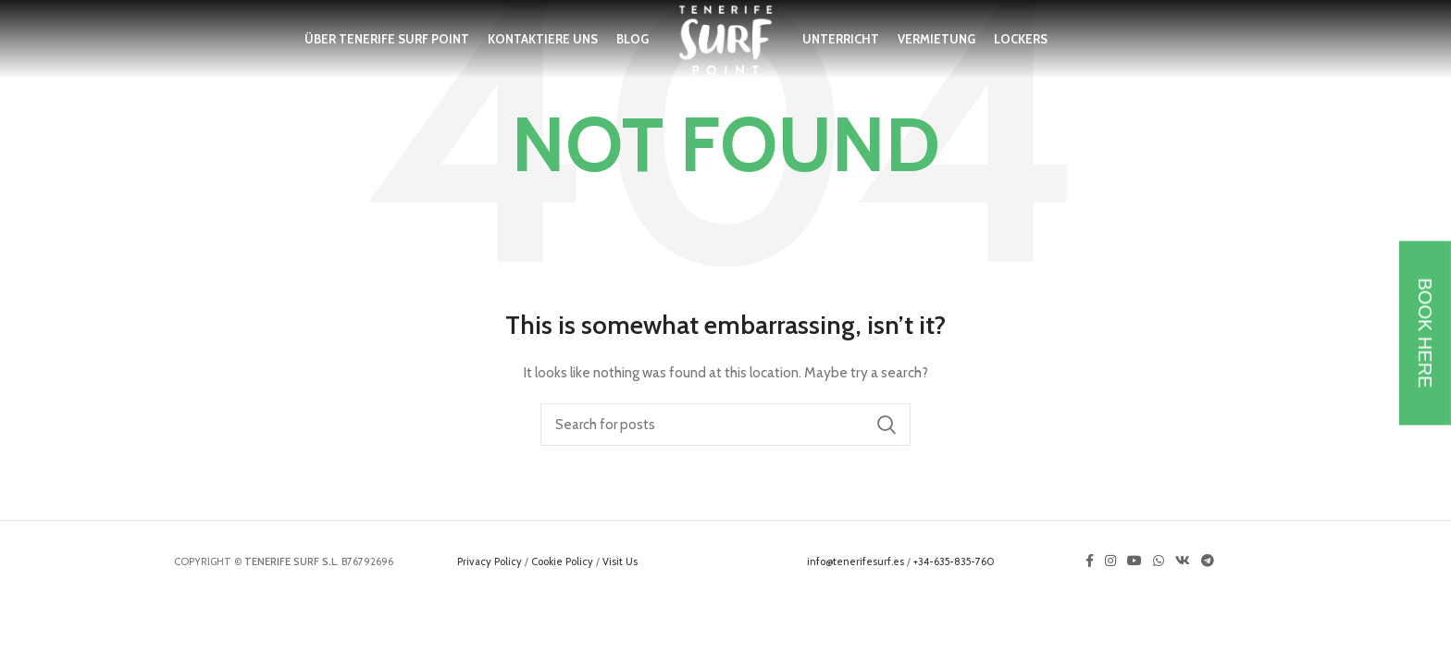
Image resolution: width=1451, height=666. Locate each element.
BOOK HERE (1425, 333)
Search (885, 424)
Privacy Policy (489, 561)
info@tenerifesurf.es (855, 561)
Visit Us (620, 561)
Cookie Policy (562, 561)
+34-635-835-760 (954, 561)
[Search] (725, 424)
